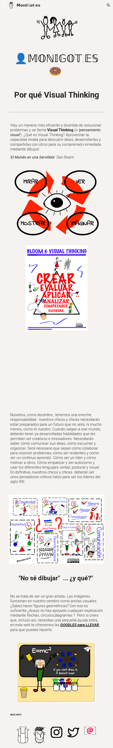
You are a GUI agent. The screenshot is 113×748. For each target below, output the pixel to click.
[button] (4, 5)
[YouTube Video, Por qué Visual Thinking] (56, 371)
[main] (56, 65)
